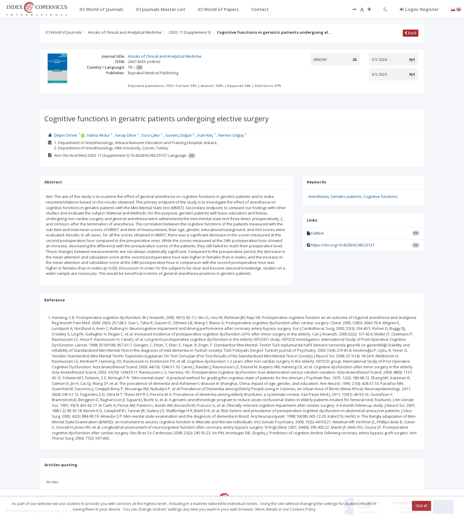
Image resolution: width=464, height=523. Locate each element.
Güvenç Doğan (178, 135)
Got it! (421, 506)
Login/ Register (419, 9)
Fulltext (317, 233)
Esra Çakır (151, 135)
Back (411, 32)
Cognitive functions (380, 196)
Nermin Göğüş (231, 135)
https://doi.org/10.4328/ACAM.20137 (342, 245)
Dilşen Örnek (65, 135)
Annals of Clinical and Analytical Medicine (125, 32)
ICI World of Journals (64, 32)
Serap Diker (125, 135)
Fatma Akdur (98, 135)
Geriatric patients (346, 196)
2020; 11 (190, 32)
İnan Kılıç (205, 135)
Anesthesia (318, 196)
